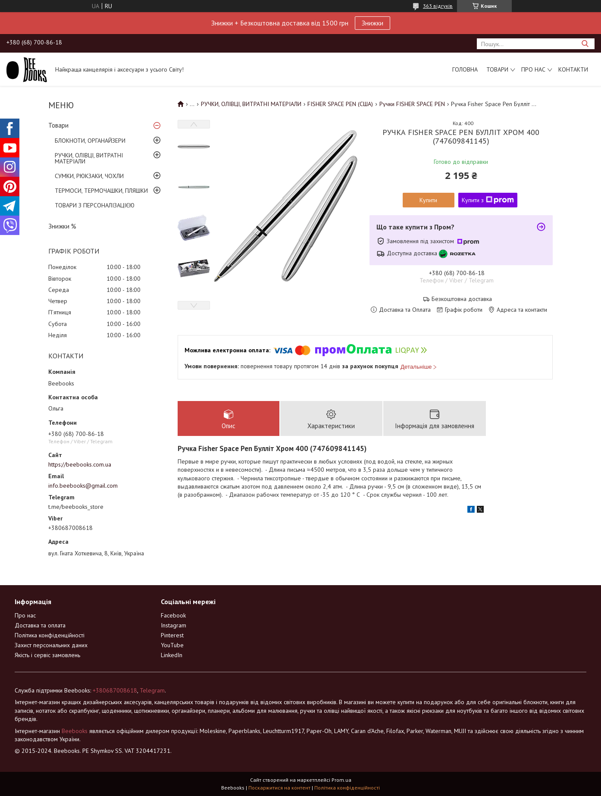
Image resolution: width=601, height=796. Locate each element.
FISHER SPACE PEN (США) (340, 104)
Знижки (372, 23)
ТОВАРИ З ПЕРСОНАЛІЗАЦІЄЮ (95, 205)
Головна (465, 69)
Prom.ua (341, 780)
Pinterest (172, 635)
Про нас (533, 69)
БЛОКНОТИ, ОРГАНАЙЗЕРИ (90, 140)
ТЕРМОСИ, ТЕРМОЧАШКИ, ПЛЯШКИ (101, 190)
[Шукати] (585, 43)
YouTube (172, 645)
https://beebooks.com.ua (79, 464)
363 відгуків (438, 6)
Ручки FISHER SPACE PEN (412, 104)
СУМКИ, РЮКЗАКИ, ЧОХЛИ (89, 176)
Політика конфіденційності (50, 635)
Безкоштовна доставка (462, 299)
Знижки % (62, 226)
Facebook (173, 615)
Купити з (488, 200)
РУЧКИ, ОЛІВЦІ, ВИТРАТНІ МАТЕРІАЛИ (89, 158)
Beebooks (75, 731)
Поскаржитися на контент (279, 787)
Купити (428, 200)
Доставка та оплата (40, 625)
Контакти (573, 69)
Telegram (152, 690)
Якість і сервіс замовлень (47, 655)
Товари (497, 69)
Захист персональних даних (51, 645)
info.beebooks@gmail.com (83, 485)
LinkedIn (171, 655)
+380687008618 (115, 690)
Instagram (173, 625)
